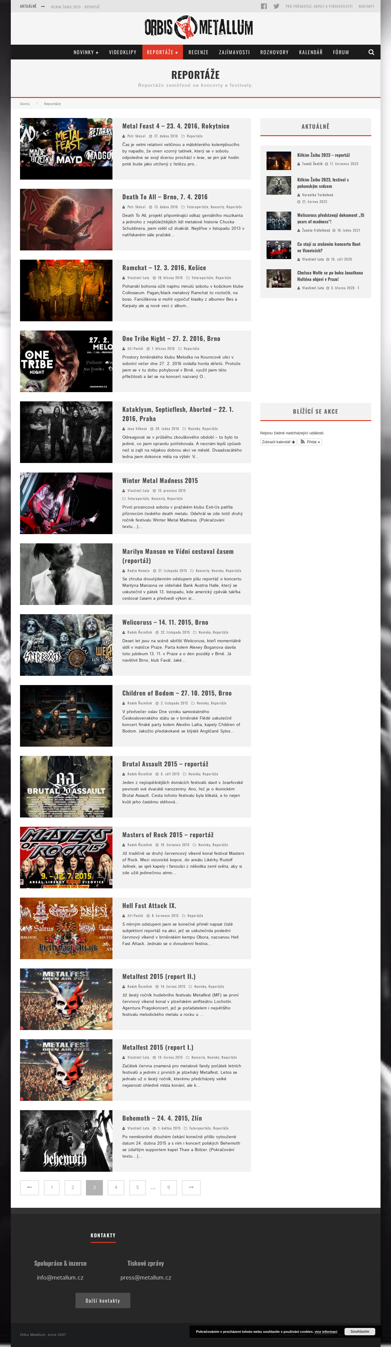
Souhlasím (360, 1331)
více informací (326, 1331)
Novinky (84, 52)
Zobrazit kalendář (278, 442)
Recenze (199, 52)
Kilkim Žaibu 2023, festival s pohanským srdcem (323, 182)
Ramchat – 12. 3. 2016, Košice (164, 267)
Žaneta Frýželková (316, 230)
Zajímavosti (234, 52)
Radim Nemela (139, 570)
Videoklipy (123, 52)
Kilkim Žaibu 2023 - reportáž (75, 6)
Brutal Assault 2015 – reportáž (165, 763)
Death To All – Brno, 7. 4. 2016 (165, 196)
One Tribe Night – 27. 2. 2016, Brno (171, 338)
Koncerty (217, 206)
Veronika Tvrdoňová (317, 194)
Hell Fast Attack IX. (149, 905)
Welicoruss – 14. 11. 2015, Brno (165, 622)
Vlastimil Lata (138, 277)
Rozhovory (274, 52)
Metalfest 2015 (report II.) (159, 976)
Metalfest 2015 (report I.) (158, 1047)
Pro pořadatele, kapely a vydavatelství (319, 6)
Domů (25, 104)
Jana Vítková (137, 428)
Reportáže (160, 52)
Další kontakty (103, 1300)
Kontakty (366, 6)
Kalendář (311, 52)
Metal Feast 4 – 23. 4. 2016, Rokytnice (176, 125)
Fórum (341, 52)
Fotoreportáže (198, 206)
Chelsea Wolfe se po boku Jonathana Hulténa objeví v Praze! (330, 275)
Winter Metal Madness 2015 (160, 480)
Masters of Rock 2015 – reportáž (168, 834)
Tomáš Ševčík (312, 163)
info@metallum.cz (60, 1278)
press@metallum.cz (145, 1278)
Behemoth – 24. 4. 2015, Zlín (162, 1117)
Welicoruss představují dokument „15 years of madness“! (330, 218)
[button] (310, 442)
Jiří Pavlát (135, 348)
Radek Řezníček (140, 632)
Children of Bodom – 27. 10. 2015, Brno (177, 692)
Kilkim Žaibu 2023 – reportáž (323, 155)
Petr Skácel (137, 135)
